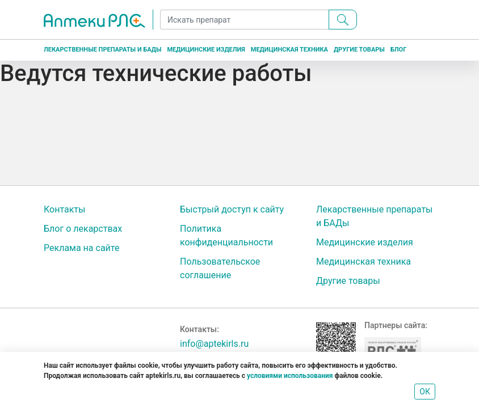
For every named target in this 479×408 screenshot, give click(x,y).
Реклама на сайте (81, 248)
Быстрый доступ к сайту (232, 209)
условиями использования (290, 376)
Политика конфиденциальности (226, 235)
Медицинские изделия (206, 49)
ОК (424, 391)
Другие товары (359, 49)
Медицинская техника (289, 49)
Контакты (64, 209)
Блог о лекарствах (83, 228)
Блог (398, 49)
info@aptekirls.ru (214, 343)
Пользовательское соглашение (220, 268)
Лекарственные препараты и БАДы (102, 49)
